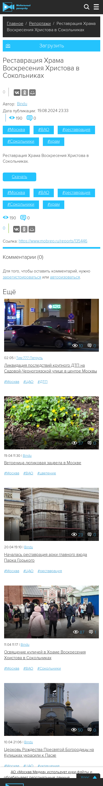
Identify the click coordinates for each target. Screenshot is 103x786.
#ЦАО (28, 381)
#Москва (16, 129)
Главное (15, 23)
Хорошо (88, 777)
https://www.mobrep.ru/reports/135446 (53, 241)
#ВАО (43, 129)
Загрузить (51, 45)
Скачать (19, 176)
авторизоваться (65, 277)
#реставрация (76, 129)
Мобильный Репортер (16, 7)
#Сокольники (20, 141)
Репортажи (40, 23)
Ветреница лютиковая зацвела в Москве (42, 462)
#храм (54, 141)
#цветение (46, 473)
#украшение (49, 766)
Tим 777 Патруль (29, 358)
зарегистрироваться (22, 277)
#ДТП (43, 381)
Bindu (22, 103)
